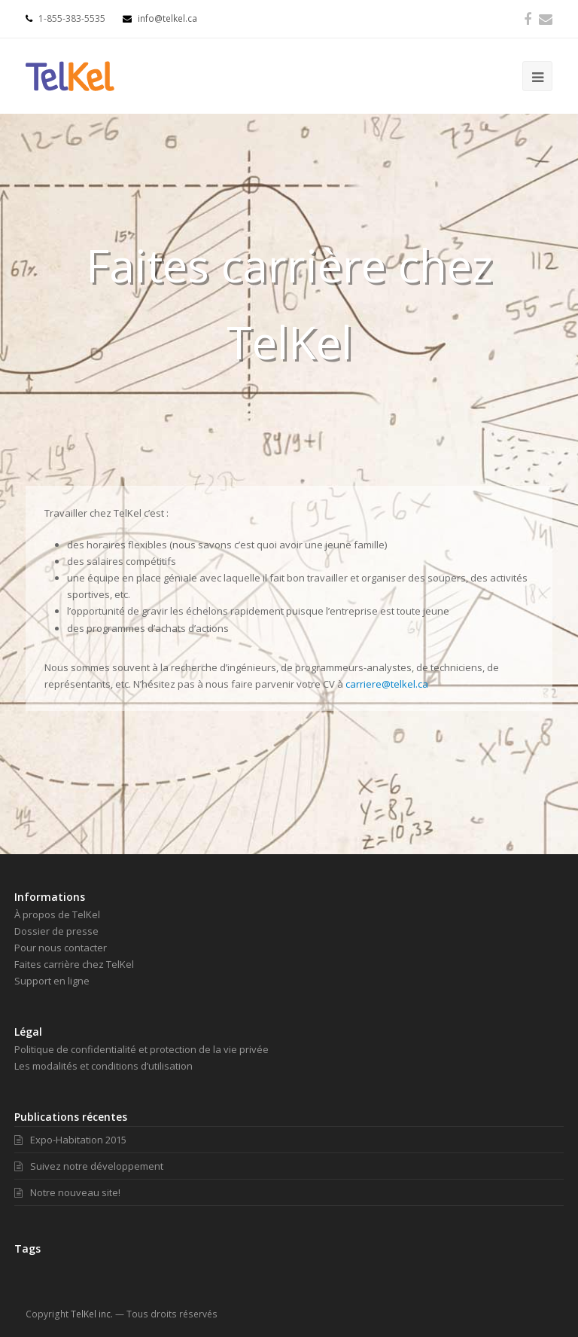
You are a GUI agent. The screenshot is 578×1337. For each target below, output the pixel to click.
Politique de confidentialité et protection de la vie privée (141, 1049)
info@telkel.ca (160, 18)
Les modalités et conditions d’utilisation (103, 1066)
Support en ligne (52, 980)
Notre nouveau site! (67, 1192)
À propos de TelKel (57, 914)
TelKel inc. (92, 1314)
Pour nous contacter (60, 947)
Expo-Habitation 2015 (70, 1139)
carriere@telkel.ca (386, 684)
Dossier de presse (56, 931)
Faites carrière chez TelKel (74, 964)
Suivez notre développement (88, 1166)
